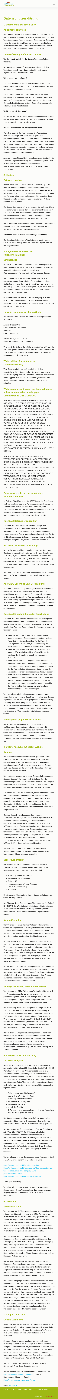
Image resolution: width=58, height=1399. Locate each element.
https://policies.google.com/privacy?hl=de (19, 1380)
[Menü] (54, 4)
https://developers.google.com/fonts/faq (18, 1374)
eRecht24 (13, 1385)
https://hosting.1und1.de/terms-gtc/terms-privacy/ (22, 1176)
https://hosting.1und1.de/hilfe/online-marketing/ (21, 1165)
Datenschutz (49, 1396)
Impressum (38, 1396)
